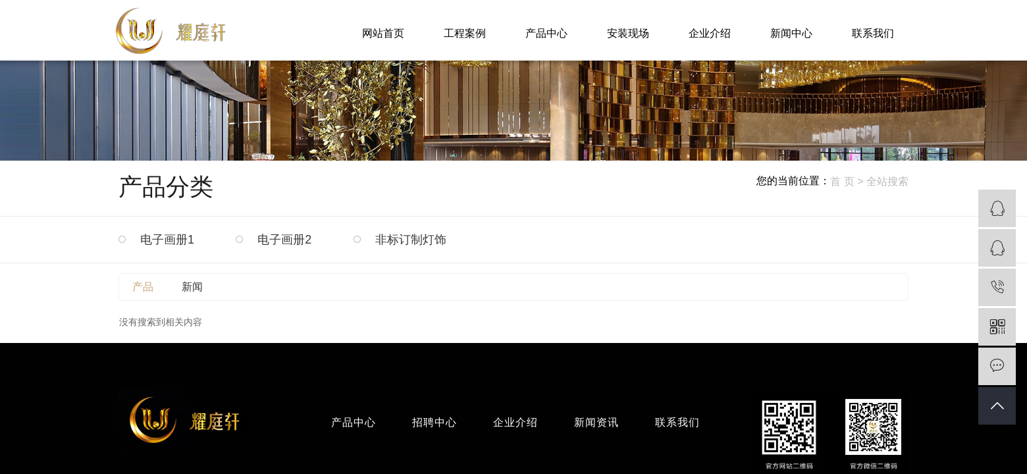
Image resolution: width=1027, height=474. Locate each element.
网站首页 (383, 33)
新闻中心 (791, 33)
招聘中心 (434, 422)
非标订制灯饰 (410, 239)
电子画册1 (167, 239)
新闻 (192, 286)
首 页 (842, 181)
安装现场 (628, 33)
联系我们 (873, 33)
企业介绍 (710, 33)
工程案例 (465, 33)
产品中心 (546, 33)
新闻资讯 (596, 422)
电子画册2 (284, 239)
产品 (142, 286)
